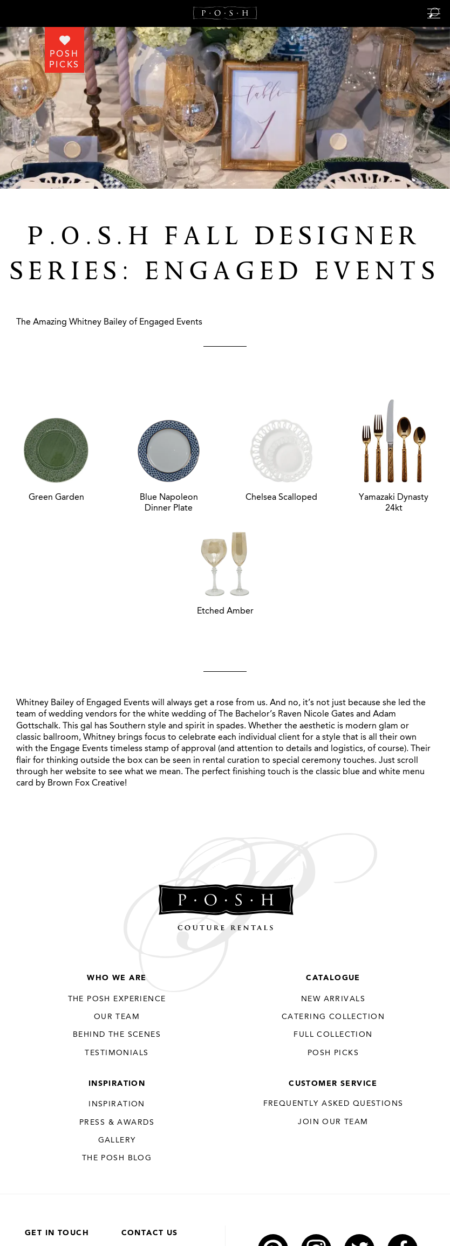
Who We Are (116, 978)
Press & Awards (116, 1122)
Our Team (117, 1017)
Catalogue (333, 978)
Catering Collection (333, 1017)
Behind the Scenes (117, 1034)
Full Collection (333, 1034)
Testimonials (116, 1053)
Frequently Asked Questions (333, 1103)
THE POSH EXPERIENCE (117, 999)
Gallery (117, 1140)
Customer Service (333, 1083)
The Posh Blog (117, 1158)
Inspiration (117, 1083)
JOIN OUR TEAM (333, 1122)
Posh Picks (333, 1053)
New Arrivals (333, 999)
